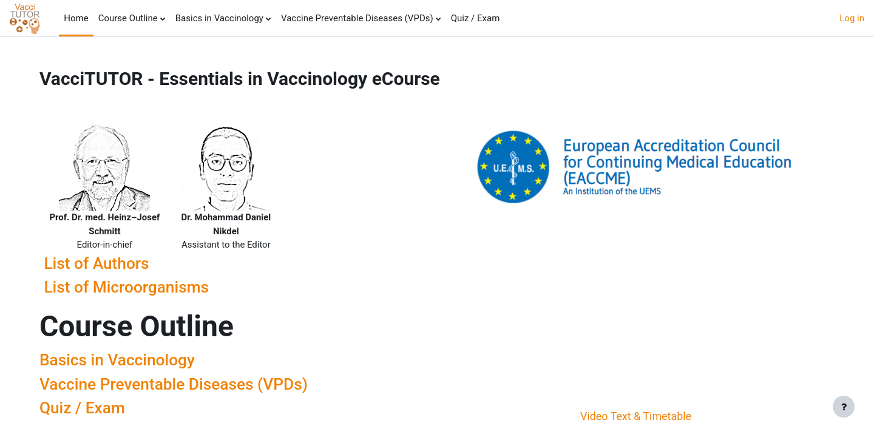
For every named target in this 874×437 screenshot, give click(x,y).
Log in (851, 18)
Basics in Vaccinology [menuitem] (219, 18)
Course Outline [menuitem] (128, 18)
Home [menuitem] (76, 18)
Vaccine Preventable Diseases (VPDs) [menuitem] (357, 18)
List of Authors (100, 263)
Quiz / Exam (86, 408)
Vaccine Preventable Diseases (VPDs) (177, 384)
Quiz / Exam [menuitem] (475, 18)
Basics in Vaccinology (120, 360)
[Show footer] (844, 407)
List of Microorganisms (130, 287)
